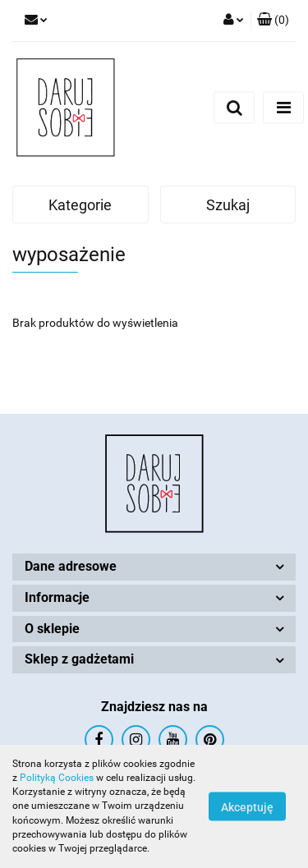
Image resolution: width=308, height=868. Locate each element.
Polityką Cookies (57, 777)
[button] (273, 20)
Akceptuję (247, 807)
